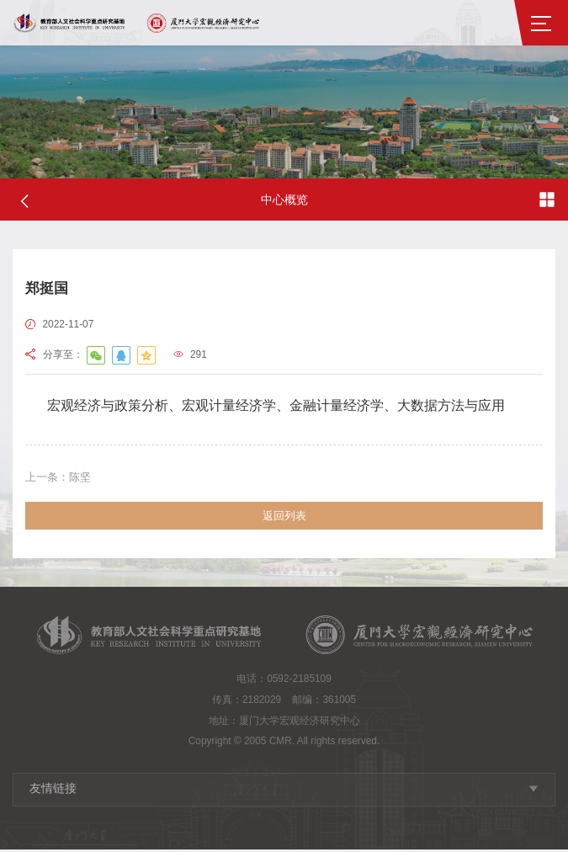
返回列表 (284, 517)
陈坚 (60, 477)
